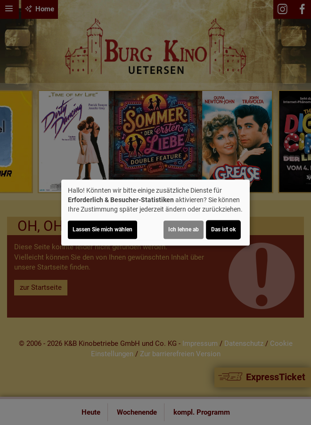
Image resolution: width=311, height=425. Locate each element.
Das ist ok (223, 229)
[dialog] (155, 212)
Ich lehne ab (183, 229)
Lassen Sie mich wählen (102, 229)
